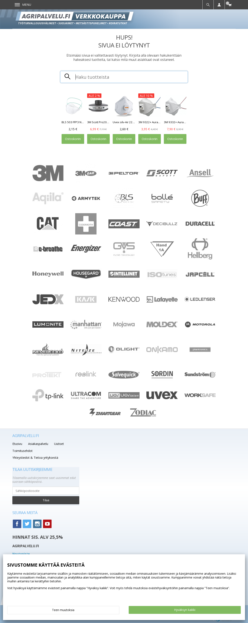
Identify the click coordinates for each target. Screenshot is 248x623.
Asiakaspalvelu (38, 444)
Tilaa (46, 500)
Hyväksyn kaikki (184, 610)
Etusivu (17, 444)
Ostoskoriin (73, 139)
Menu (23, 5)
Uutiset (59, 444)
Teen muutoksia (63, 610)
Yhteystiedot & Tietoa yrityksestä (35, 458)
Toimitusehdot (22, 451)
